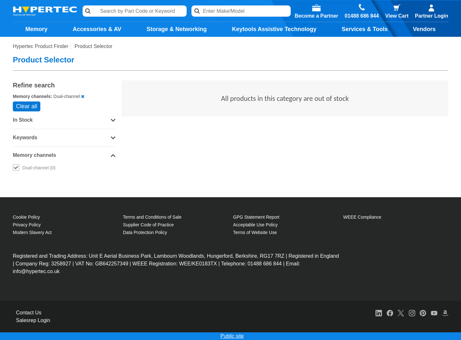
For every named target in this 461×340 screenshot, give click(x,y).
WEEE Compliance (362, 217)
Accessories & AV (97, 29)
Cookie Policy (26, 217)
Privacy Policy (27, 224)
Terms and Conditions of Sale (152, 217)
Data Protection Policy (145, 232)
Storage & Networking (177, 29)
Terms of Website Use (255, 232)
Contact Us (28, 312)
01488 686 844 (362, 16)
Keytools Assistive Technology (274, 29)
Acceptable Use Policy (255, 224)
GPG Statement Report (256, 217)
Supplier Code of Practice (148, 224)
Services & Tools (365, 29)
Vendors (424, 29)
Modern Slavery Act (32, 232)
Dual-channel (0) (34, 167)
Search (88, 11)
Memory (36, 29)
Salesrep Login (33, 320)
